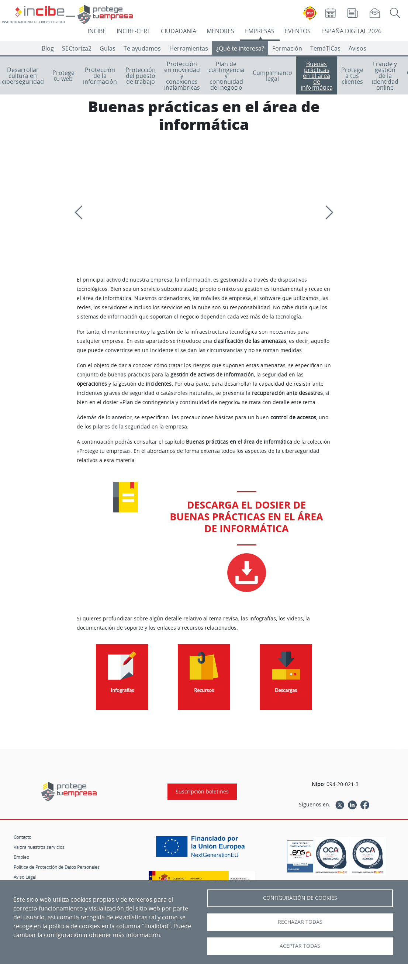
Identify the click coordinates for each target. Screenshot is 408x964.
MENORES (220, 31)
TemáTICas (325, 48)
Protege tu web (63, 76)
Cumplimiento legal (272, 76)
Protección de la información (100, 76)
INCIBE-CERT (134, 31)
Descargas (286, 690)
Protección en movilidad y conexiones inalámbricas (182, 76)
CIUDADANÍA (178, 31)
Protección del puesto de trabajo (140, 76)
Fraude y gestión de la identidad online (385, 76)
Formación (287, 48)
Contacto (22, 837)
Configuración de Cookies (300, 898)
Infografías (122, 690)
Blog (48, 48)
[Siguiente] (326, 213)
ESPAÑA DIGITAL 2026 (351, 31)
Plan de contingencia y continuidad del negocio (226, 76)
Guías (107, 48)
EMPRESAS (259, 31)
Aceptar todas (300, 946)
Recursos (204, 690)
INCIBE (97, 31)
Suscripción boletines (202, 791)
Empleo (21, 857)
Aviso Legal (25, 877)
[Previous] (82, 213)
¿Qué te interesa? (240, 48)
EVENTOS (298, 31)
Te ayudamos (142, 48)
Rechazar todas (300, 922)
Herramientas (188, 48)
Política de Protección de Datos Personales (57, 867)
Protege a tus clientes (352, 76)
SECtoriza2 (76, 48)
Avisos (357, 48)
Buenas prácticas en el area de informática (317, 76)
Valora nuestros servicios (39, 847)
